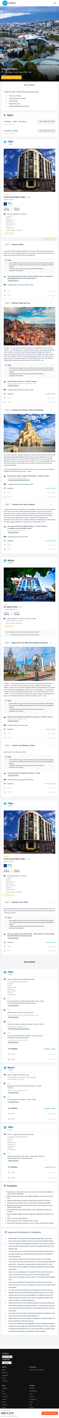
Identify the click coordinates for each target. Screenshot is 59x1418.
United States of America (37, 1370)
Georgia (32, 1388)
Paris (31, 1394)
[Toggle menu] (55, 3)
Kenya (4, 1378)
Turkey (4, 1394)
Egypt (3, 1370)
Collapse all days (49, 239)
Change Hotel (9, 233)
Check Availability (50, 1413)
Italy (31, 1405)
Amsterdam (33, 1399)
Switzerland (33, 1391)
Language (6, 1359)
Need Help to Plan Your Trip (11, 77)
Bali (3, 1391)
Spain (31, 1402)
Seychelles (5, 1375)
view (28, 197)
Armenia (4, 1405)
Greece (32, 1396)
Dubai (4, 1402)
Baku (3, 1408)
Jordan (4, 1399)
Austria (32, 1408)
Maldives (5, 1388)
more (42, 360)
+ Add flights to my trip (46, 121)
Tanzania (5, 1381)
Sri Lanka (5, 1396)
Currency (5, 1353)
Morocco (4, 1372)
